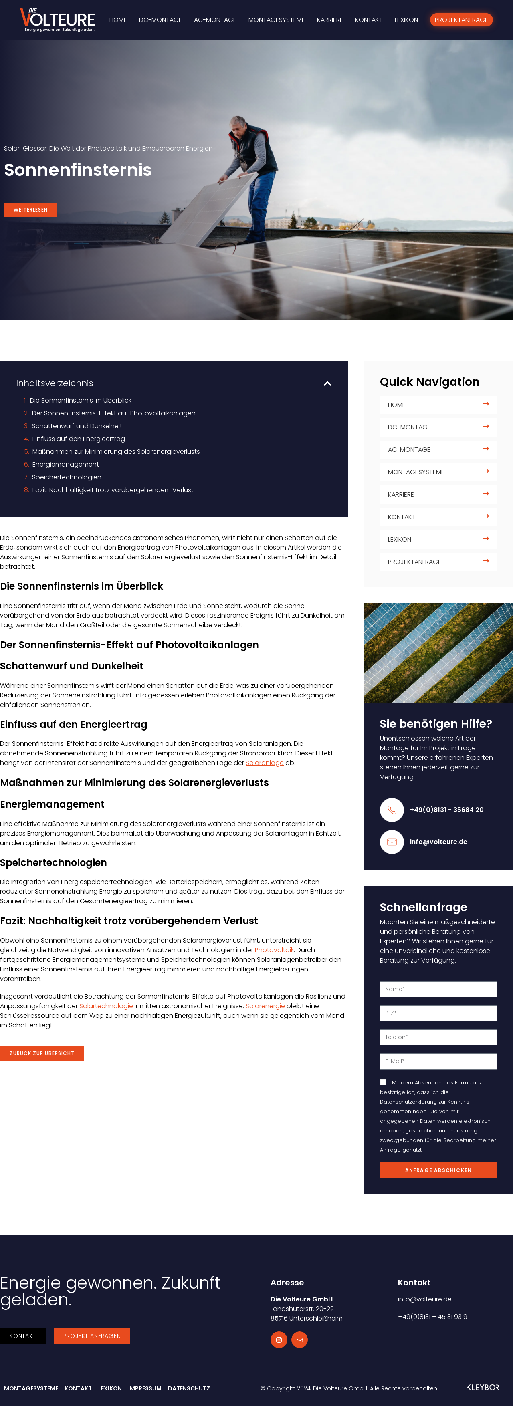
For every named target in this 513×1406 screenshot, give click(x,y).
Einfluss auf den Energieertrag (78, 438)
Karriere (401, 494)
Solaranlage (265, 762)
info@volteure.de (438, 841)
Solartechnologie (106, 1006)
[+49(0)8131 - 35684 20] (392, 810)
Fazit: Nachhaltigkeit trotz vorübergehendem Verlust (113, 490)
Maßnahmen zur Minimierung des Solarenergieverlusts (116, 451)
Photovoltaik (274, 950)
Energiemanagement (65, 464)
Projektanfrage (414, 561)
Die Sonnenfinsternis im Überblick (80, 400)
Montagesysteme (416, 472)
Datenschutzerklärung (408, 1101)
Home (397, 404)
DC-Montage (409, 427)
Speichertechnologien (66, 477)
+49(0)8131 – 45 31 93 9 (432, 1316)
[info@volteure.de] (392, 842)
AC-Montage (409, 449)
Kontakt (402, 517)
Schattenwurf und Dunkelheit (77, 426)
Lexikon (399, 539)
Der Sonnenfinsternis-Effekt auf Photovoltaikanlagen (114, 413)
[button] (327, 383)
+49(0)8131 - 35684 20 (447, 809)
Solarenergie (265, 1006)
